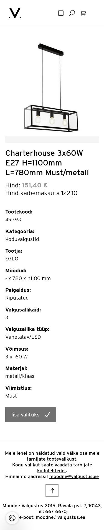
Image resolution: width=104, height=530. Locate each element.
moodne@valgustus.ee (74, 476)
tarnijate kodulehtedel (64, 467)
